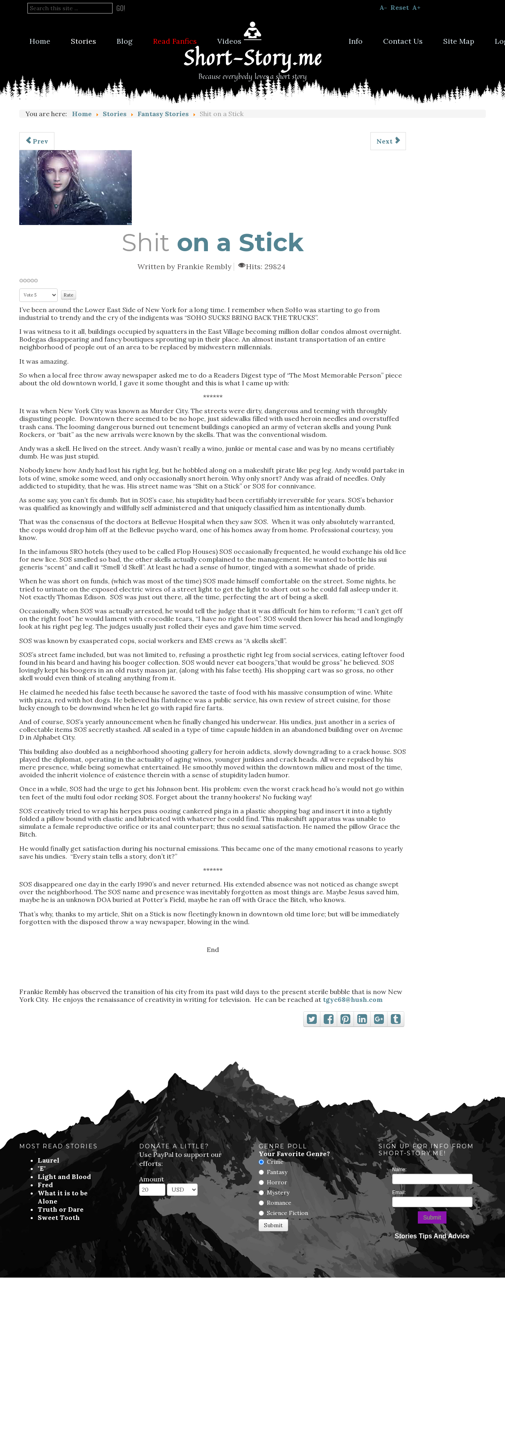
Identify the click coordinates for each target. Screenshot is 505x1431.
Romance (279, 1202)
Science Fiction (287, 1213)
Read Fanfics (175, 41)
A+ (416, 7)
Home (39, 41)
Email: (399, 1192)
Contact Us (403, 41)
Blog (125, 41)
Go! (120, 8)
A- (383, 7)
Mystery (278, 1192)
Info (356, 41)
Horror (277, 1182)
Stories (83, 41)
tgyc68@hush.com (353, 999)
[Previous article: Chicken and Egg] (36, 141)
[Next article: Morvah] (388, 141)
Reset (399, 7)
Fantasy (277, 1172)
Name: (399, 1169)
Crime (275, 1162)
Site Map (458, 41)
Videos (229, 41)
